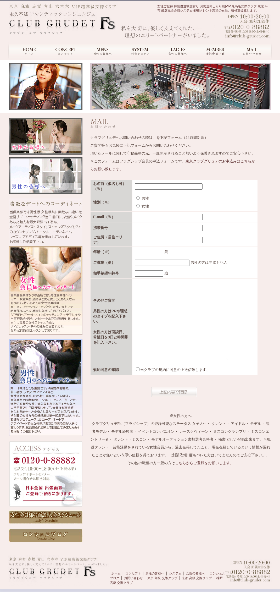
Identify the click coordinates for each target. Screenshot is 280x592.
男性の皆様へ (154, 573)
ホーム (116, 573)
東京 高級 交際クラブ (162, 578)
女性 (142, 206)
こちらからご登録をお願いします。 (204, 463)
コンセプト (133, 573)
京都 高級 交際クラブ (197, 578)
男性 (142, 198)
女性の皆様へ (195, 573)
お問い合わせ (133, 578)
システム (175, 573)
